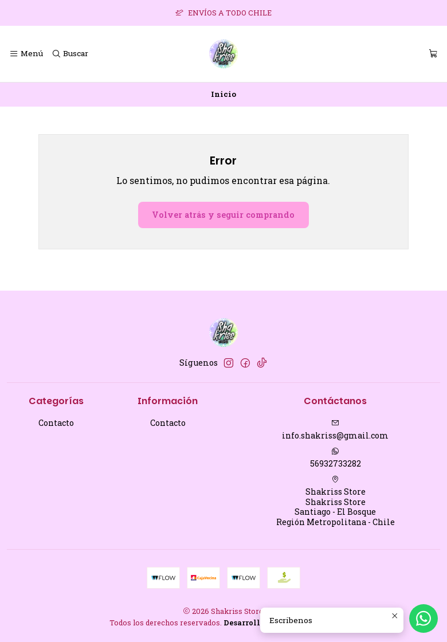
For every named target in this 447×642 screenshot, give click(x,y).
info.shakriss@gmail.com (335, 430)
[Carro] (433, 54)
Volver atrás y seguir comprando (223, 214)
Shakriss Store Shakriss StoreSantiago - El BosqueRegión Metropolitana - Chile (335, 501)
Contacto (56, 422)
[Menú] (26, 54)
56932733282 (335, 458)
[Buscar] (69, 54)
